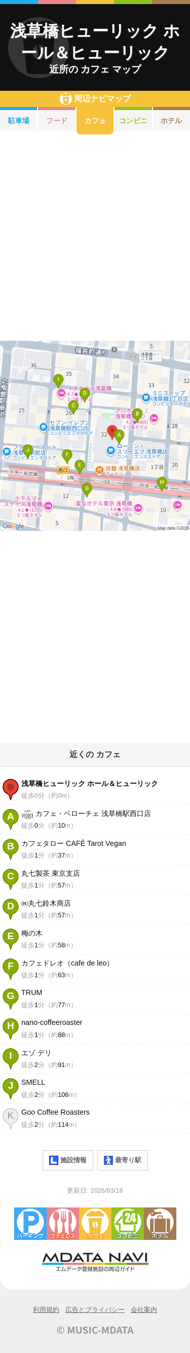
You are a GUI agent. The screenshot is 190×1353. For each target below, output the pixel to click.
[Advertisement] (95, 238)
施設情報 (68, 1160)
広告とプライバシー (95, 1309)
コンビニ (133, 121)
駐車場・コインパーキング (30, 1223)
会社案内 (144, 1309)
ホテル (160, 1223)
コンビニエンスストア (127, 1223)
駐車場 (18, 121)
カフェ (95, 121)
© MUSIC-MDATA (95, 1330)
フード (56, 121)
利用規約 (46, 1309)
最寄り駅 (122, 1160)
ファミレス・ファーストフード (63, 1223)
